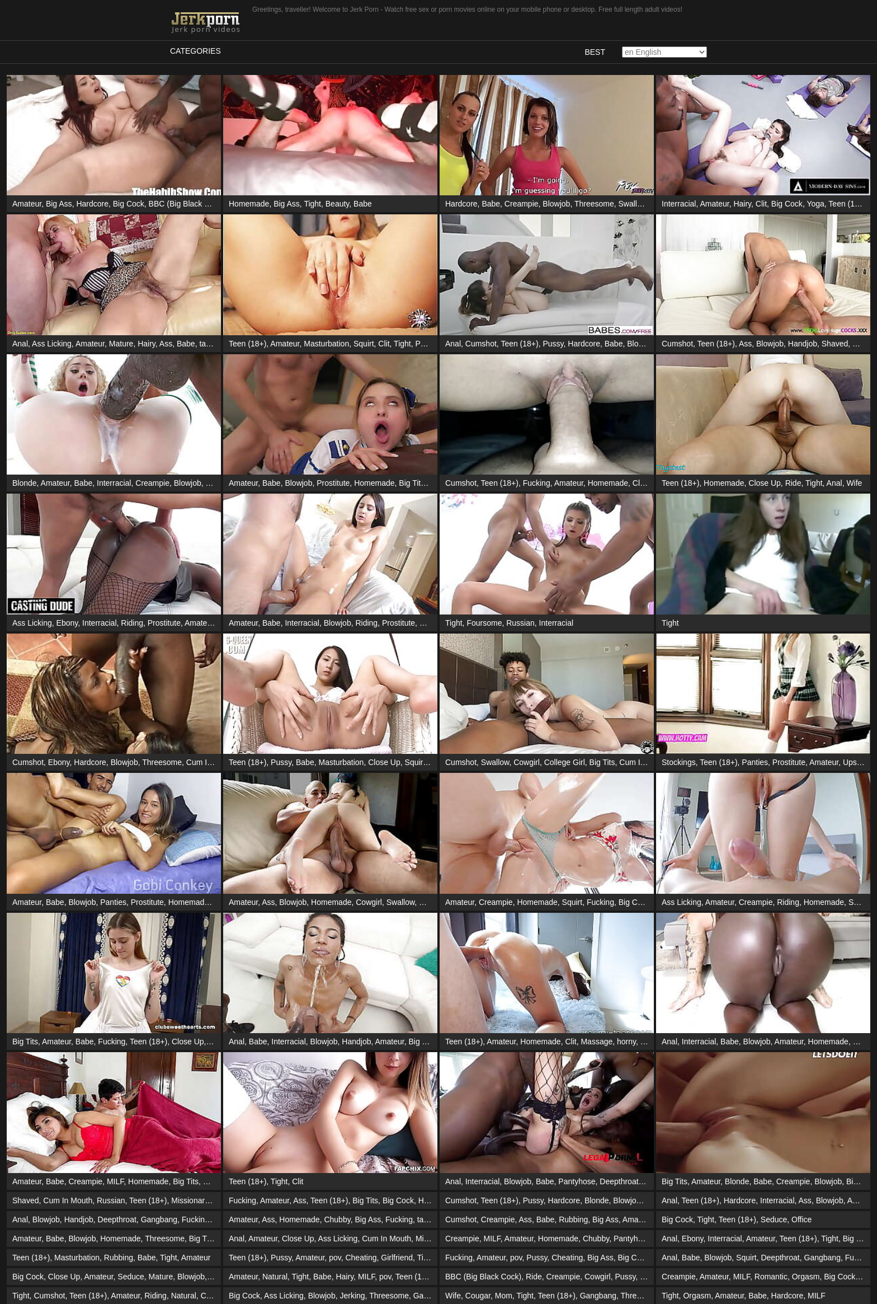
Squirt (363, 343)
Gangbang (159, 1219)
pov (335, 1257)
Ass (165, 343)
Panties (755, 762)
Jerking (352, 1295)
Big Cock (128, 203)
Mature (121, 343)
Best (594, 52)
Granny (431, 902)
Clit (761, 203)
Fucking (536, 483)
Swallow (633, 203)
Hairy (742, 203)
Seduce (774, 1219)
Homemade (249, 203)
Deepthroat (619, 1181)
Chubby (337, 1219)
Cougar (478, 1295)
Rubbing (573, 1219)
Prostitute (333, 483)
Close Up (764, 483)
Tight (312, 203)
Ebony (67, 622)
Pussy (426, 343)
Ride (793, 483)
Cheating (360, 1257)
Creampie (521, 203)
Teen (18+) (847, 203)
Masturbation (326, 343)
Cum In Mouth (210, 762)
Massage (435, 622)
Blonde (24, 483)
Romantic (771, 1276)
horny (626, 1041)
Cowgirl (526, 762)
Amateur (26, 203)
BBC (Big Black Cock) (187, 203)
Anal (20, 343)
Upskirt (855, 762)
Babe (362, 203)
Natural (274, 1276)
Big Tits (412, 483)
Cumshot (481, 343)
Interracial (679, 203)
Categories (195, 50)
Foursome (484, 622)
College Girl (564, 762)
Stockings (679, 762)
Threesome (594, 203)
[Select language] (664, 52)
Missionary (189, 1200)
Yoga (815, 203)
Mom (503, 1295)
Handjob (802, 343)
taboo (209, 343)
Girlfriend (397, 1257)
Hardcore (92, 203)
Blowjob (556, 203)
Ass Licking (52, 343)
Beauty (338, 203)
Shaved (835, 343)
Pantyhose (576, 1181)
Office (801, 1219)
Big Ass (59, 203)
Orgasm (806, 1276)
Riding (217, 483)
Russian (520, 622)
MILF (115, 1181)
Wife (854, 483)
